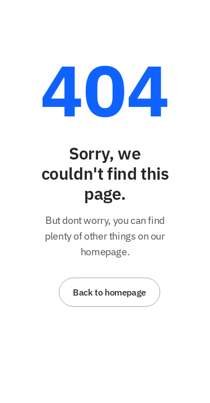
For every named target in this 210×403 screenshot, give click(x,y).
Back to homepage (109, 292)
